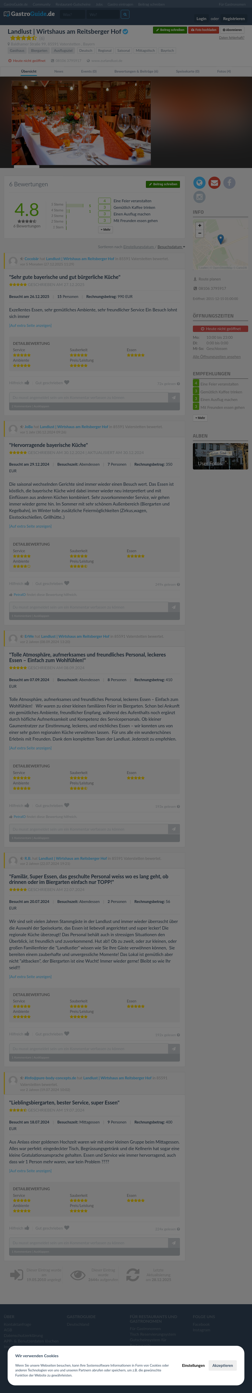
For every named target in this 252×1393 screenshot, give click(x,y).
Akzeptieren (222, 1365)
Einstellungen (193, 1365)
